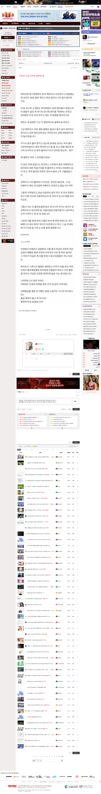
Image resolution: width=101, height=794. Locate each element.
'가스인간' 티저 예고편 (33, 492)
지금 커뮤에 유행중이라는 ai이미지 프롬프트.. (39, 628)
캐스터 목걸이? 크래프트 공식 (89, 287)
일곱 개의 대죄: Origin (6, 226)
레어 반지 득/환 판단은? (88, 316)
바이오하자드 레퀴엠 (6, 231)
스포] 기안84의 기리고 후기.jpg (35, 728)
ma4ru (59, 628)
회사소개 (24, 781)
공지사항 (76, 781)
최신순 (27, 392)
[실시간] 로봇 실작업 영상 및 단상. (36, 527)
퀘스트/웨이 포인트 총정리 (88, 291)
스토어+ (98, 49)
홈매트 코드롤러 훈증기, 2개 (89, 181)
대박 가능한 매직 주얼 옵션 (89, 321)
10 (59, 756)
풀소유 (59, 711)
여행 (2, 213)
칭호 (48, 353)
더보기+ (46, 414)
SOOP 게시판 (4, 73)
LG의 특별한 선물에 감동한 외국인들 (37, 545)
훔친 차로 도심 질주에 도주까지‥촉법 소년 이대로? (40, 669)
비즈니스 (29, 781)
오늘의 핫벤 (4, 186)
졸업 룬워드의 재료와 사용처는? (90, 326)
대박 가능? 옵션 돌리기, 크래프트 (90, 296)
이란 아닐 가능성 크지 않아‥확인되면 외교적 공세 (40, 551)
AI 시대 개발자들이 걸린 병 (35, 462)
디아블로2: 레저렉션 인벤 (9, 28)
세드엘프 (60, 516)
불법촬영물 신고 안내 (61, 781)
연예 (32, 449)
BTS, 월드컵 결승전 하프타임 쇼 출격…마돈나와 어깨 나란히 (42, 734)
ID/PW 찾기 (10, 40)
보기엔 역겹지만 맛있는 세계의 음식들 (37, 675)
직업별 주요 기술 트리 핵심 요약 (90, 284)
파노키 (59, 492)
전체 (19, 449)
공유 (57, 334)
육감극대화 (60, 651)
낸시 (59, 622)
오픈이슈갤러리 (76, 59)
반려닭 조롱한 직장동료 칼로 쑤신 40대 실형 (38, 622)
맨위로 (69, 409)
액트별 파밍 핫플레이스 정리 (89, 309)
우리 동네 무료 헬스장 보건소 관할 (36, 705)
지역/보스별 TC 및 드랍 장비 (89, 311)
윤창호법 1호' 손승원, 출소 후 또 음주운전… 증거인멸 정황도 (42, 474)
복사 (24, 59)
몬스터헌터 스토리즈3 (6, 228)
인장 (26, 354)
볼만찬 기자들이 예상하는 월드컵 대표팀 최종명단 (40, 456)
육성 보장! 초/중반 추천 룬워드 (89, 324)
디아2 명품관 (4, 160)
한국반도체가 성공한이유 (34, 699)
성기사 (2, 135)
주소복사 (19, 370)
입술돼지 (60, 592)
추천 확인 (75, 334)
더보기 (43, 349)
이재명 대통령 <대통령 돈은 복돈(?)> (37, 616)
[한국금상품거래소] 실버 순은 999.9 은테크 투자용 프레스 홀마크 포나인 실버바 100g (91, 184)
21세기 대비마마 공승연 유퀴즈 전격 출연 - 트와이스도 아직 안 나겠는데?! (45, 657)
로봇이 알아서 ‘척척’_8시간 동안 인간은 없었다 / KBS (41, 504)
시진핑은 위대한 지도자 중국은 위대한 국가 (38, 663)
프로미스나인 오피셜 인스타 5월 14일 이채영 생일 (40, 610)
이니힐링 (39, 349)
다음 (62, 756)
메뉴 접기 (68, 354)
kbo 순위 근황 (31, 740)
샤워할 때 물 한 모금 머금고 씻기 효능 (37, 533)
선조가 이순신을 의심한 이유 (35, 681)
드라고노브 (60, 575)
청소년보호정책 (52, 781)
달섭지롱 (60, 563)
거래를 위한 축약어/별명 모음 (89, 294)
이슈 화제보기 (75, 33)
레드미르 (20, 63)
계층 (67, 449)
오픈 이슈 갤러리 (5, 183)
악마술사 (10, 138)
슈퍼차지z (60, 705)
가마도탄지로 (61, 687)
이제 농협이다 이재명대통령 (35, 687)
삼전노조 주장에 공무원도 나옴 (35, 598)
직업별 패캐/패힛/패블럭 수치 (89, 289)
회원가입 (4, 40)
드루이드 (3, 138)
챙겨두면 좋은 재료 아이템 (88, 314)
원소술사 (10, 135)
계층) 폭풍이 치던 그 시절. (34, 569)
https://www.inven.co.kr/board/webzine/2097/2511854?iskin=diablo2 (36, 370)
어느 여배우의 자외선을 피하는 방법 (37, 486)
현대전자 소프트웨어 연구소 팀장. (36, 516)
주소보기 (19, 59)
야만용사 (10, 133)
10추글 (29, 446)
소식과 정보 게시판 (5, 55)
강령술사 (3, 133)
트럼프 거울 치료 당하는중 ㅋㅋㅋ (36, 521)
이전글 (29, 409)
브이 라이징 (4, 223)
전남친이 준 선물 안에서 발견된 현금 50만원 (38, 480)
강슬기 (59, 675)
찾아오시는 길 (70, 781)
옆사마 (59, 634)
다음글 (23, 409)
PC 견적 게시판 (5, 193)
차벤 (2, 208)
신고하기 (65, 334)
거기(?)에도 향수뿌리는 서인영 (35, 634)
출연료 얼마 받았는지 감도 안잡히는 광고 (38, 722)
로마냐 (59, 557)
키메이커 (60, 498)
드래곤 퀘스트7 (5, 233)
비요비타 (60, 527)
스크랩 (60, 334)
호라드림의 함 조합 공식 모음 (89, 277)
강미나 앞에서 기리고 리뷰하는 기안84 (37, 575)
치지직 (3, 206)
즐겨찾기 (35, 446)
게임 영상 (4, 218)
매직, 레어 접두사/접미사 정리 (89, 301)
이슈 (25, 449)
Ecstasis (59, 539)
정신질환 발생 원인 (33, 716)
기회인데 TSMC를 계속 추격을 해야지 (37, 557)
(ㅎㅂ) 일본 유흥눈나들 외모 (35, 640)
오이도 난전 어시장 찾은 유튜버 (36, 468)
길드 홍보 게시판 (5, 120)
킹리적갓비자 (61, 722)
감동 (72, 449)
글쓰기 (76, 442)
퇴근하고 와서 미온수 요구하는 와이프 (37, 539)
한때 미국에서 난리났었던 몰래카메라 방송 (38, 563)
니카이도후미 (61, 663)
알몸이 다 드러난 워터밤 (34, 693)
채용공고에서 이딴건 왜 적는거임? (36, 651)
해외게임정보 (4, 216)
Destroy (59, 657)
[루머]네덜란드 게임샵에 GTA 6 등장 (37, 581)
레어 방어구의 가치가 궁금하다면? (90, 319)
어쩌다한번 (60, 604)
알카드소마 (60, 699)
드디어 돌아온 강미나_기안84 (35, 498)
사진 (62, 449)
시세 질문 (4, 110)
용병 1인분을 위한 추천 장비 (89, 331)
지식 (57, 449)
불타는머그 (60, 462)
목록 (72, 67)
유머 (38, 449)
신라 (59, 480)
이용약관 (35, 781)
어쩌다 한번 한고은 (33, 604)
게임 (53, 449)
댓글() (75, 67)
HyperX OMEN (5, 221)
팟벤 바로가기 (4, 203)
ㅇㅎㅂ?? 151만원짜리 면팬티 (35, 711)
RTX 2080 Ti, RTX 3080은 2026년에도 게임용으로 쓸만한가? (42, 586)
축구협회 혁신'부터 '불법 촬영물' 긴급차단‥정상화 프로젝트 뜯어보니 (44, 746)
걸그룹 (3, 211)
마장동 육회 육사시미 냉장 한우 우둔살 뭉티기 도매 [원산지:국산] (91, 189)
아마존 (2, 130)
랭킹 (41, 353)
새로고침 (78, 392)
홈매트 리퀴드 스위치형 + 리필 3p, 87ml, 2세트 (91, 179)
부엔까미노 (60, 740)
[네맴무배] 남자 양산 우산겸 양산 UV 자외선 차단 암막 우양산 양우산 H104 (91, 186)
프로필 (34, 353)
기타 (77, 449)
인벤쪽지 (36, 349)
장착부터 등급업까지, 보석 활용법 (90, 282)
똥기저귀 (60, 510)
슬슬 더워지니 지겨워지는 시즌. (36, 510)
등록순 (23, 392)
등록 (75, 401)
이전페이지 (63, 409)
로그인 (92, 6)
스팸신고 (70, 334)
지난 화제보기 (67, 33)
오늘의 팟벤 (4, 188)
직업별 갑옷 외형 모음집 (88, 279)
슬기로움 (60, 456)
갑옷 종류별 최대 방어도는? (89, 299)
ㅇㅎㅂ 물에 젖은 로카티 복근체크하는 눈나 (38, 646)
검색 (13, 45)
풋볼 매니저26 (5, 236)
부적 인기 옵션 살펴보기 (88, 333)
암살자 (10, 130)
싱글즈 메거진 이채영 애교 (34, 592)
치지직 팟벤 (4, 70)
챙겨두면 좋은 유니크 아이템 (89, 328)
